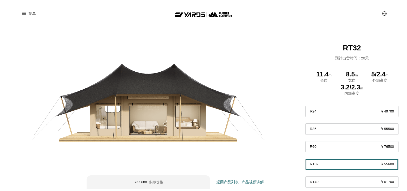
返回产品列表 (227, 184)
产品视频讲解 (253, 184)
